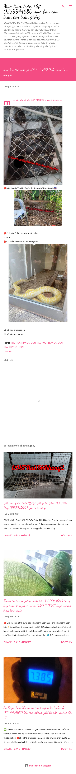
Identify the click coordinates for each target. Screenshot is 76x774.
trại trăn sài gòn (14, 347)
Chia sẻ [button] (7, 351)
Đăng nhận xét (23, 535)
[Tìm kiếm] (63, 5)
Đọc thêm (66, 535)
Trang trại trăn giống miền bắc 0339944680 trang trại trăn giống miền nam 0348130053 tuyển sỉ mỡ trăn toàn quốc (37, 606)
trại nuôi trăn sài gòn (49, 343)
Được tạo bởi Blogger (38, 765)
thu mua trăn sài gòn (23, 343)
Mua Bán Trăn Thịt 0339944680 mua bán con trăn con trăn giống (31, 11)
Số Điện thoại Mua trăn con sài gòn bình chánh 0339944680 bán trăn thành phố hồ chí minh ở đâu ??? (38, 712)
